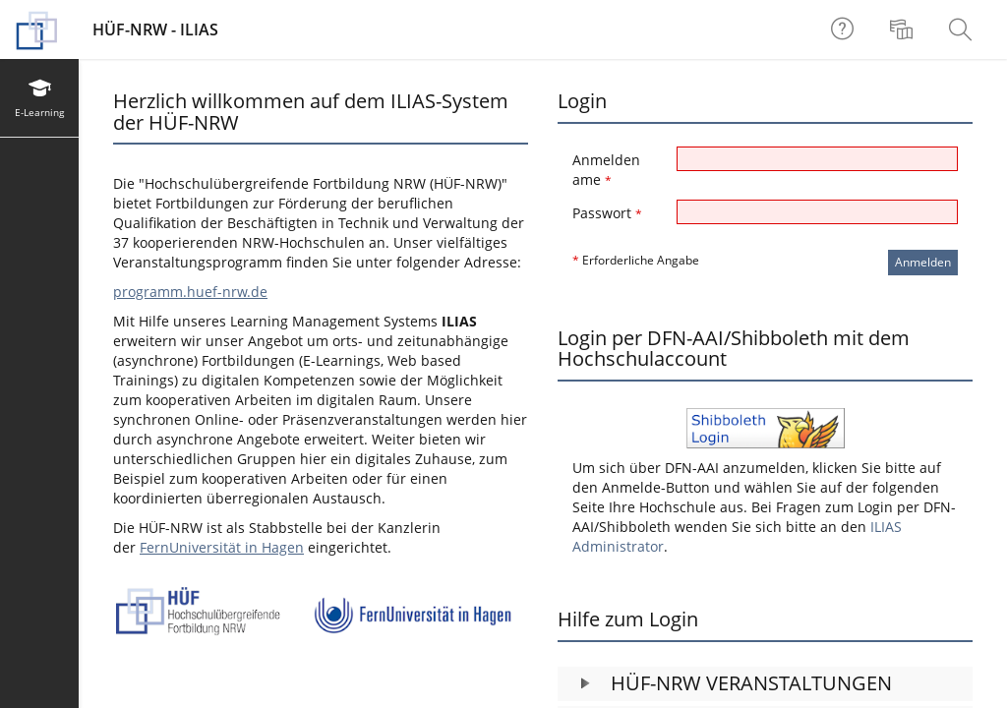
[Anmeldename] (818, 159)
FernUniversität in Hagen (222, 547)
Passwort (607, 213)
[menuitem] (903, 29)
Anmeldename (606, 169)
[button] (765, 684)
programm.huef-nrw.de (190, 291)
